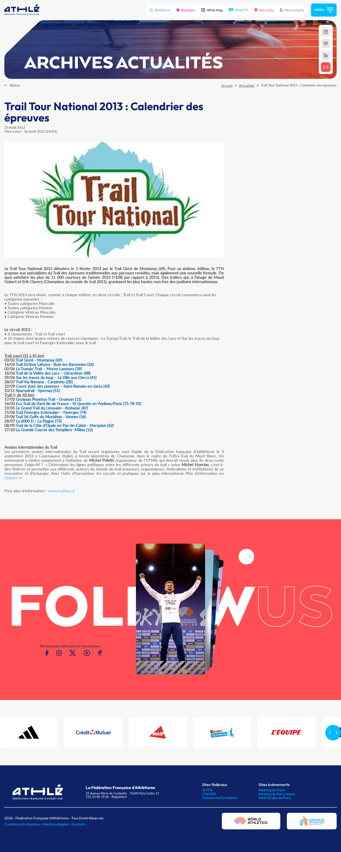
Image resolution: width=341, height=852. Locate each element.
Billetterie (159, 10)
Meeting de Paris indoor (277, 794)
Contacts (79, 824)
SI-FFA (207, 790)
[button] (250, 563)
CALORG (209, 794)
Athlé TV (238, 10)
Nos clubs (264, 10)
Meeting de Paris (272, 790)
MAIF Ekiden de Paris (275, 798)
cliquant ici (13, 477)
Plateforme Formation (219, 798)
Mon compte (292, 10)
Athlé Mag (211, 10)
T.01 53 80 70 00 (97, 797)
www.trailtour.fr (61, 490)
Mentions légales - (57, 824)
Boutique (185, 10)
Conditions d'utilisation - (23, 824)
